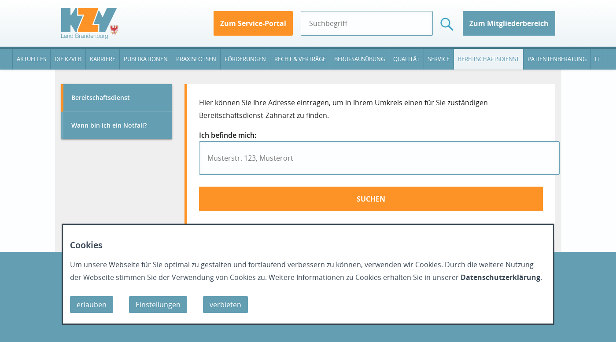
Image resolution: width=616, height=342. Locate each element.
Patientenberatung (556, 59)
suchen (371, 199)
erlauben (92, 304)
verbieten (225, 304)
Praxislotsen (196, 59)
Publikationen (146, 59)
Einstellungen (158, 304)
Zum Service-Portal (253, 23)
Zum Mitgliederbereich (509, 23)
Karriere (102, 59)
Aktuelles (31, 59)
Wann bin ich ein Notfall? (109, 125)
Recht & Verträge (300, 59)
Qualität (406, 59)
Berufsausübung (359, 59)
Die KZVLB (68, 59)
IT (597, 59)
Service (439, 59)
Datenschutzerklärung (500, 277)
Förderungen (245, 59)
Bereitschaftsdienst (488, 59)
